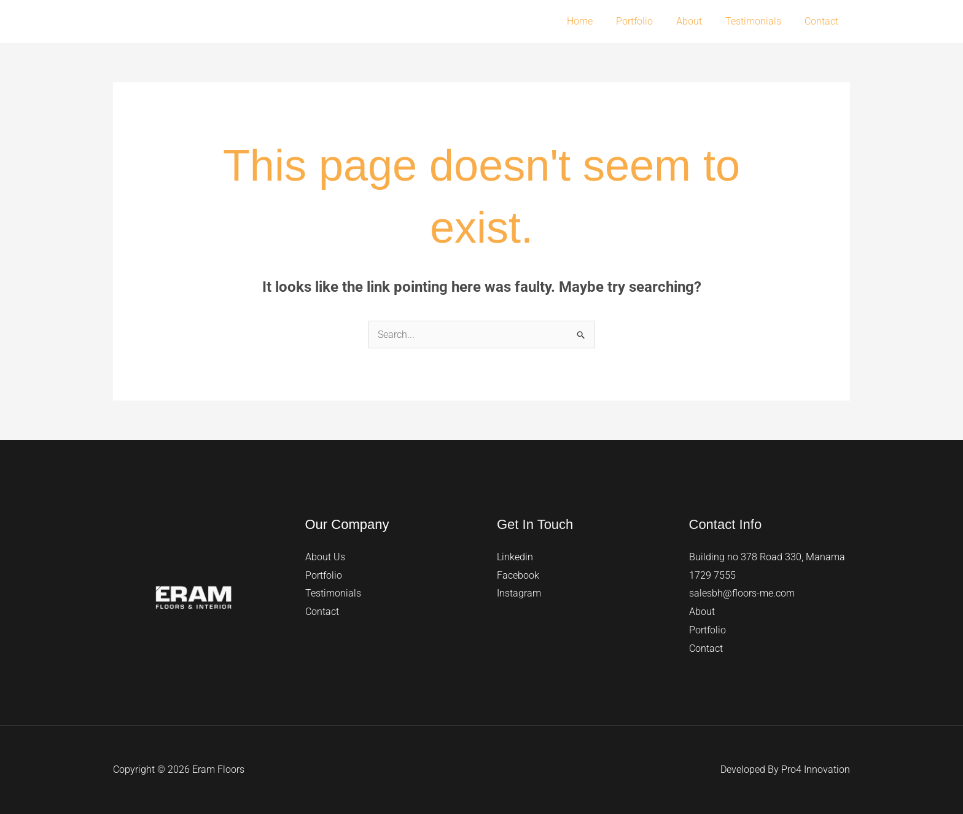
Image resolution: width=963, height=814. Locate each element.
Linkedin (515, 557)
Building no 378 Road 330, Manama (767, 557)
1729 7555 (712, 575)
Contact (823, 21)
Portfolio (647, 21)
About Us (325, 557)
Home (596, 21)
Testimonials (759, 21)
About (698, 21)
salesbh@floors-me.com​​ (742, 593)
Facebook (518, 575)
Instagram (519, 593)
